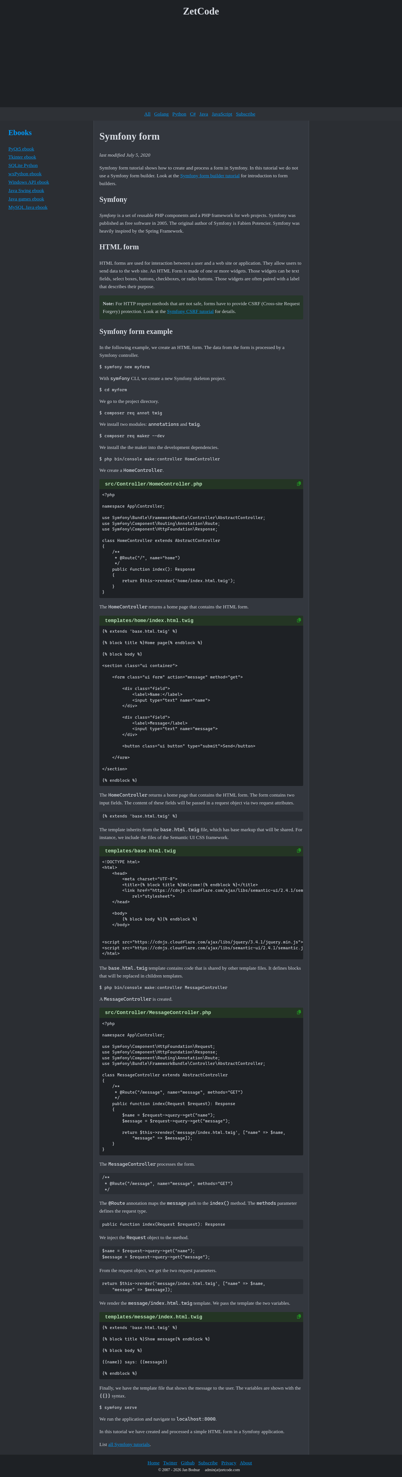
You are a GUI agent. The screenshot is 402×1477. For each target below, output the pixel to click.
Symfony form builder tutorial (210, 175)
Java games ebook (26, 199)
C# (193, 114)
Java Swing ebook (26, 190)
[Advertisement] (201, 64)
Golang (161, 114)
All (147, 114)
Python (179, 114)
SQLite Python (23, 165)
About (246, 1463)
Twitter (170, 1463)
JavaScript (222, 114)
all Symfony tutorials (129, 1444)
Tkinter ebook (22, 157)
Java (203, 114)
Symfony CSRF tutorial (190, 311)
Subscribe (245, 114)
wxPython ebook (25, 173)
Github (188, 1463)
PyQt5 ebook (21, 149)
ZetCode (201, 11)
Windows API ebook (28, 182)
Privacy (228, 1463)
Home (153, 1463)
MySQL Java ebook (27, 207)
